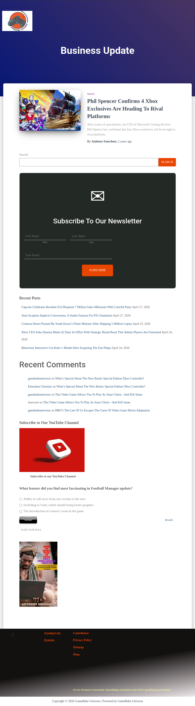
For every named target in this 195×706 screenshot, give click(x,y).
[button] (190, 15)
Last (91, 242)
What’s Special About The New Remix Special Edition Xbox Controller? (99, 378)
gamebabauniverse (39, 378)
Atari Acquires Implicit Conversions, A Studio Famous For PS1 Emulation (67, 315)
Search (23, 154)
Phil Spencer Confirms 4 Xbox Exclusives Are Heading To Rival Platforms (125, 108)
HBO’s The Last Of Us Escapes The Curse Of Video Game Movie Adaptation (102, 410)
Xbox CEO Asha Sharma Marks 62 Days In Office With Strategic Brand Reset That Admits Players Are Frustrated (91, 332)
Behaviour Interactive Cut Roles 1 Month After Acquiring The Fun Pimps (66, 348)
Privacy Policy (82, 640)
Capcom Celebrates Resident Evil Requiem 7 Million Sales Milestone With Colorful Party (77, 307)
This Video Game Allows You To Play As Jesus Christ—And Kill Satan (98, 394)
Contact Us (52, 633)
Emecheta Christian (40, 386)
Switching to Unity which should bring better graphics (56, 505)
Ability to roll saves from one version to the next (52, 499)
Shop (76, 654)
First (45, 242)
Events (49, 640)
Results (169, 520)
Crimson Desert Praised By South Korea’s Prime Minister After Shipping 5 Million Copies (77, 323)
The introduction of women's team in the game (51, 511)
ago (125, 141)
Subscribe (97, 270)
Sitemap (78, 647)
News (91, 94)
